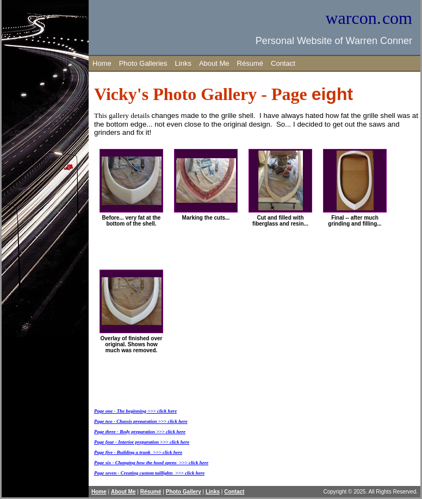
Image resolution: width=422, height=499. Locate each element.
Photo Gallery (183, 492)
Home (101, 63)
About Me (214, 63)
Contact (283, 63)
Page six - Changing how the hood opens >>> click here (151, 462)
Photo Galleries (143, 63)
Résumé (250, 63)
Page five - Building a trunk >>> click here (138, 452)
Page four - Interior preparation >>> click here (141, 442)
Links (183, 63)
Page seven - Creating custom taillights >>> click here (149, 473)
